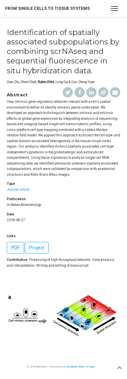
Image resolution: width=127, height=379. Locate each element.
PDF (15, 247)
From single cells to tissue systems (47, 8)
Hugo (91, 366)
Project (36, 247)
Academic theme (76, 366)
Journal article (18, 189)
